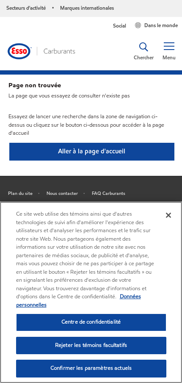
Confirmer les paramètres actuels (91, 368)
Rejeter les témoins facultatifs (91, 345)
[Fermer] (168, 215)
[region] (91, 292)
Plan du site (20, 193)
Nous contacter (62, 193)
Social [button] (119, 25)
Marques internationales (87, 7)
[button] (169, 51)
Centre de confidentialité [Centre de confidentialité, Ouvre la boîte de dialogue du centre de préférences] (91, 322)
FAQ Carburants (108, 193)
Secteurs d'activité (26, 7)
